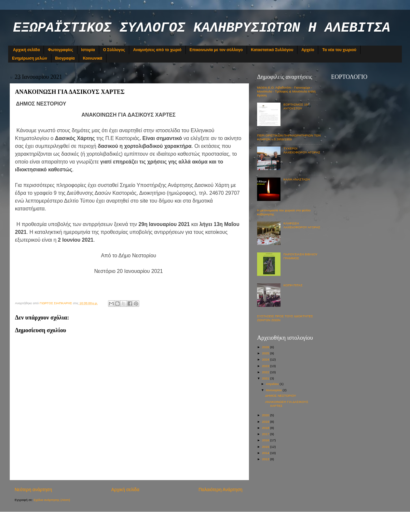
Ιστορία (88, 50)
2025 (266, 353)
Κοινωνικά (92, 58)
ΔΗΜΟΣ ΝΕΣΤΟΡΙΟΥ (280, 395)
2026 (266, 347)
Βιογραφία (65, 58)
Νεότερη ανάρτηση (33, 489)
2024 (266, 359)
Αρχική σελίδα (26, 50)
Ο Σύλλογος (114, 50)
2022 (266, 372)
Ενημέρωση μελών (29, 58)
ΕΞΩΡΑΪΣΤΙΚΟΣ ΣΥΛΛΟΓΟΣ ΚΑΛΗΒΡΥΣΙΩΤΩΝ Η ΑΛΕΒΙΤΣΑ (201, 28)
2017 (266, 434)
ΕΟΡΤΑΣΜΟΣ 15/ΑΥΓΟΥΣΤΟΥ (295, 106)
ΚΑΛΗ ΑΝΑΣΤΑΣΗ (296, 179)
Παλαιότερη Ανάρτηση (220, 489)
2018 (266, 428)
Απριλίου (273, 384)
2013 (266, 459)
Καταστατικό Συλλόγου (272, 50)
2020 (266, 415)
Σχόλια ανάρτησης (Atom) (52, 500)
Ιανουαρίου (274, 390)
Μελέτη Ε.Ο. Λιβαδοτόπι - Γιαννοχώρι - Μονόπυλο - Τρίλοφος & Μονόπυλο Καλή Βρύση (286, 91)
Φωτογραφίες (60, 50)
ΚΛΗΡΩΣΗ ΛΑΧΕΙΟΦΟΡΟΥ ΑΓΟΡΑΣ (301, 225)
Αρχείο (307, 50)
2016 (266, 440)
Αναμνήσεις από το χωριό (157, 50)
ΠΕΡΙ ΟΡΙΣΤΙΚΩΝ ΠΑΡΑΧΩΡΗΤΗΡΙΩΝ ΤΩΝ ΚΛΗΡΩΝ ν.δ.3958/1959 (289, 137)
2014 (266, 453)
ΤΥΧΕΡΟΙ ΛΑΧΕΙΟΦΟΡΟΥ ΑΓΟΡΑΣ (301, 150)
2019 (266, 421)
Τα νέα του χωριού (339, 50)
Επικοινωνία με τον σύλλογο (216, 50)
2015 (266, 446)
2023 (266, 366)
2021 (266, 378)
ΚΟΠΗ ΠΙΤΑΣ (293, 285)
